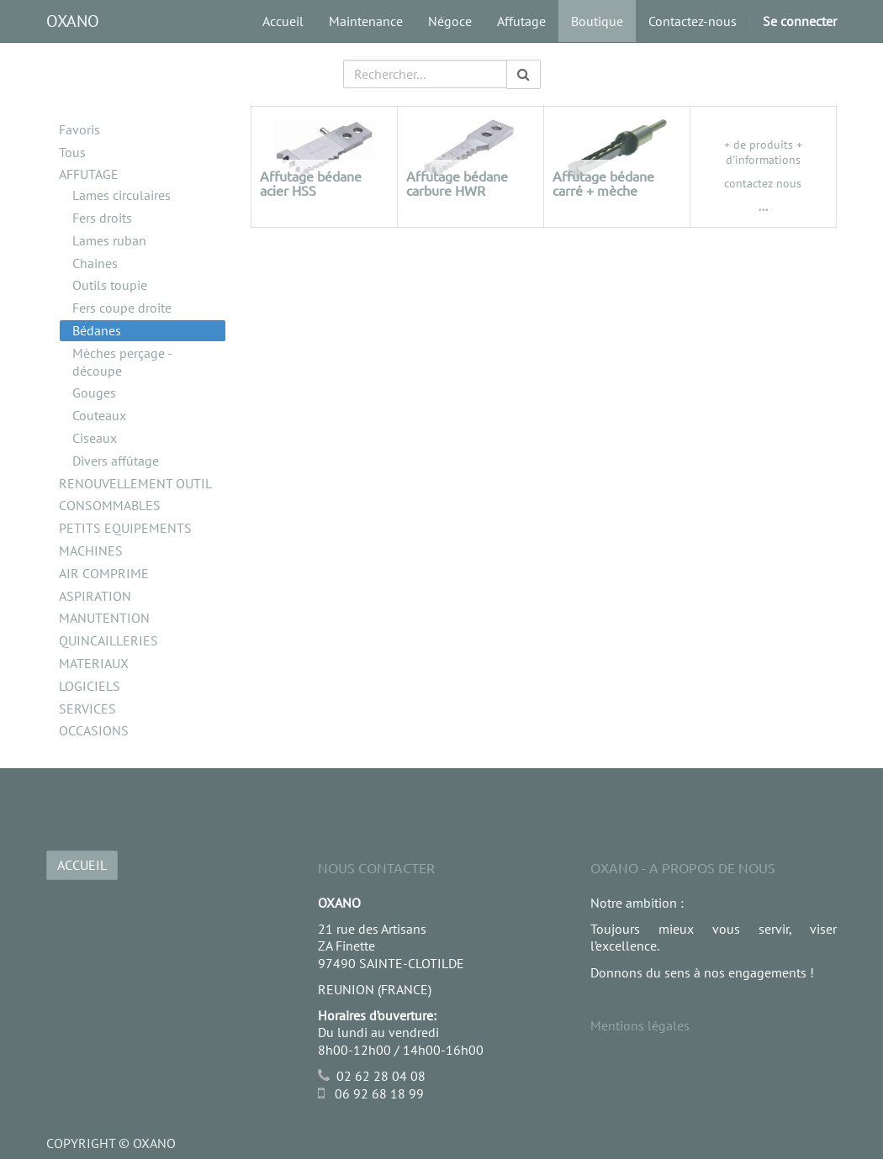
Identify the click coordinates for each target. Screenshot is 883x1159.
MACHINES (91, 550)
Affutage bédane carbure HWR (457, 183)
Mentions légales (640, 1025)
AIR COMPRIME (104, 573)
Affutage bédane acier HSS (311, 183)
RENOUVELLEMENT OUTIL (135, 483)
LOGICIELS (89, 685)
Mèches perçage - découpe (122, 362)
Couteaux (99, 415)
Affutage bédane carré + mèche (603, 183)
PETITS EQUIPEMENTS (125, 527)
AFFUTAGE (89, 174)
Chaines (95, 263)
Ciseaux (94, 437)
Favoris (79, 129)
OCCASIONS (94, 730)
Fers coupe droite (122, 307)
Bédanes (96, 330)
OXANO (72, 21)
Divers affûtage (115, 460)
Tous (72, 152)
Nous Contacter (376, 867)
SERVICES (87, 708)
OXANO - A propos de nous (682, 867)
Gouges (94, 392)
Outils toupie (109, 285)
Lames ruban (109, 240)
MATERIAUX (94, 663)
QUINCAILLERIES (108, 640)
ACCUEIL (82, 864)
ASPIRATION (95, 595)
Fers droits (102, 217)
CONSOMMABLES (110, 505)
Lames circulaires (121, 195)
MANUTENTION (104, 617)
